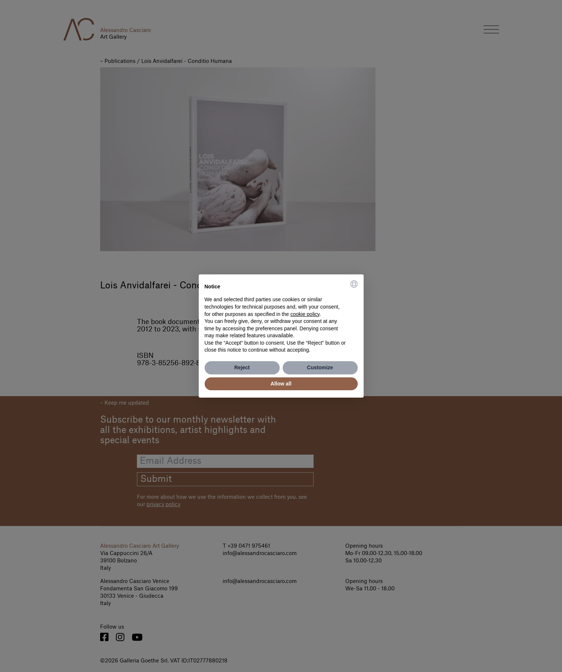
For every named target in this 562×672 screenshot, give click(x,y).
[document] (281, 317)
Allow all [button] (281, 384)
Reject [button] (242, 367)
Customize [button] (320, 367)
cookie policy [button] (304, 314)
